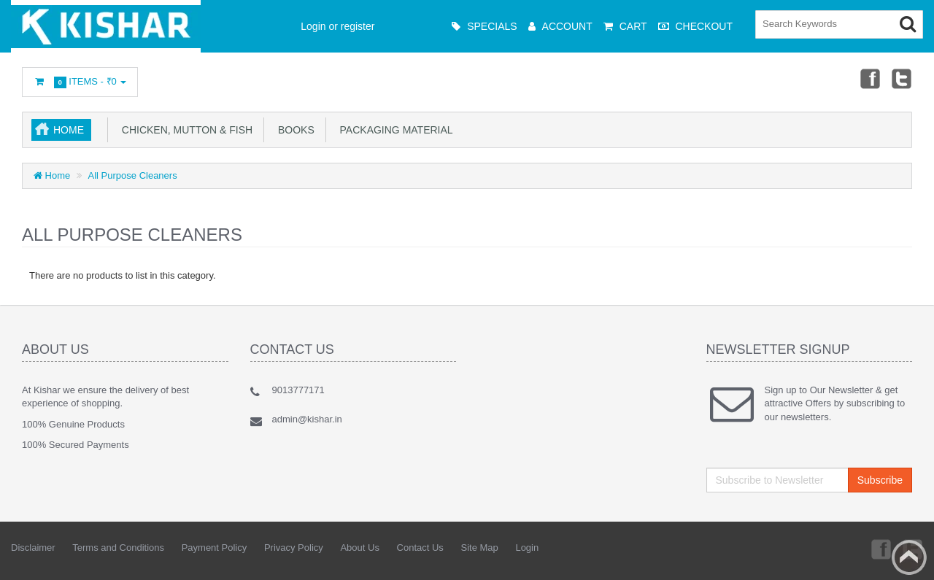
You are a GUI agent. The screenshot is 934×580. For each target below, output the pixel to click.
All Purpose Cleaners (132, 175)
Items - (80, 82)
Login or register (337, 26)
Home (68, 130)
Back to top (909, 557)
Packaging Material (393, 130)
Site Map (479, 547)
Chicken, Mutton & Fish (184, 130)
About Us (359, 547)
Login (527, 547)
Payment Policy (214, 547)
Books (293, 130)
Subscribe (880, 480)
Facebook (869, 78)
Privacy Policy (293, 547)
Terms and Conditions (118, 547)
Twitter (902, 78)
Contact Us (420, 547)
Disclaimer (33, 547)
